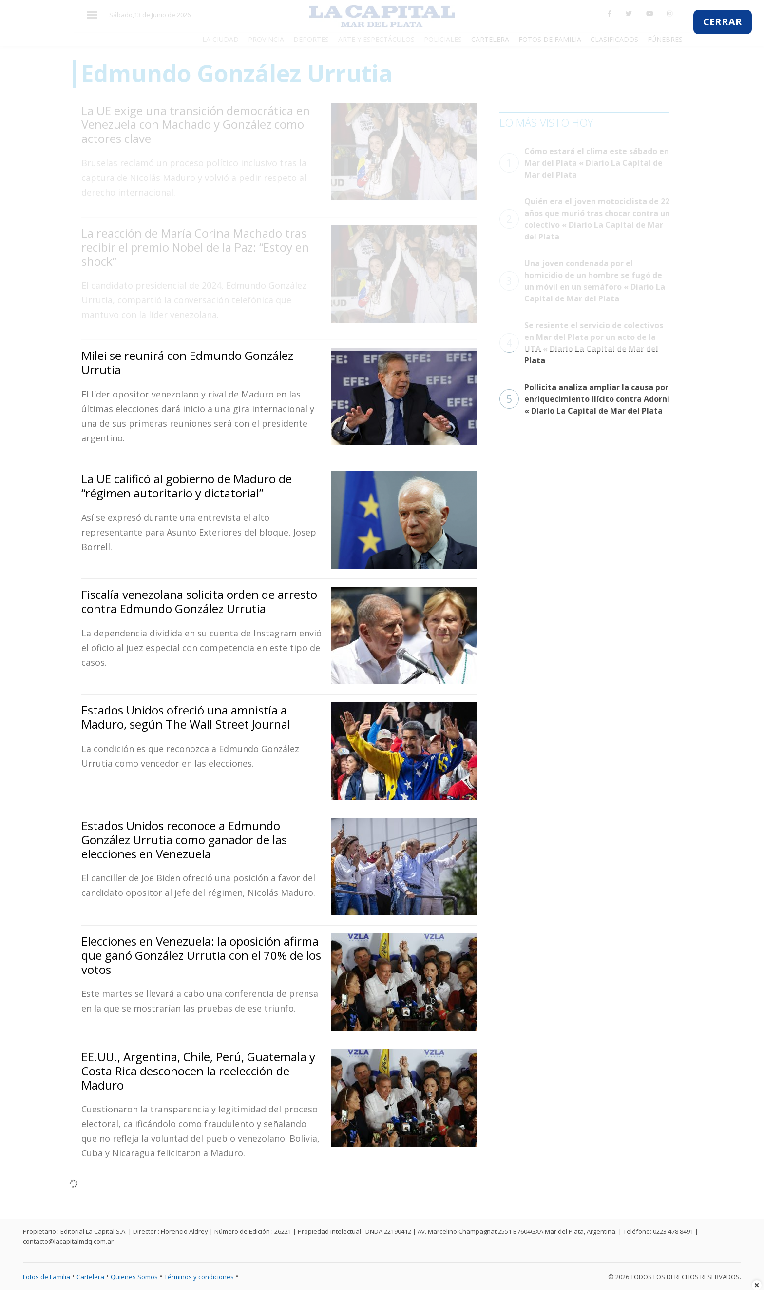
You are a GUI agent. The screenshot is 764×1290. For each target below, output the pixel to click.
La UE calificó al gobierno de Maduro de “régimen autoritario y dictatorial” (186, 486)
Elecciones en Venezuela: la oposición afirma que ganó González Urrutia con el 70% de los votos (201, 955)
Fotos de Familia (46, 1276)
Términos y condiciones (199, 1276)
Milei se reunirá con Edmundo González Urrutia (187, 362)
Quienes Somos (134, 1276)
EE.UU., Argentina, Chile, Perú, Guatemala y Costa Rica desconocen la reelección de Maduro (198, 1071)
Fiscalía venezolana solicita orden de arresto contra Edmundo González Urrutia (199, 601)
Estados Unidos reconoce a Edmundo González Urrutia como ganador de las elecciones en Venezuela (184, 839)
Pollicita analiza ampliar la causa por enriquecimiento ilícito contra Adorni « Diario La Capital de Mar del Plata (584, 399)
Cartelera (90, 1276)
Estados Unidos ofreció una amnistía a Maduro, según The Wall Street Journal (185, 717)
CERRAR (722, 21)
